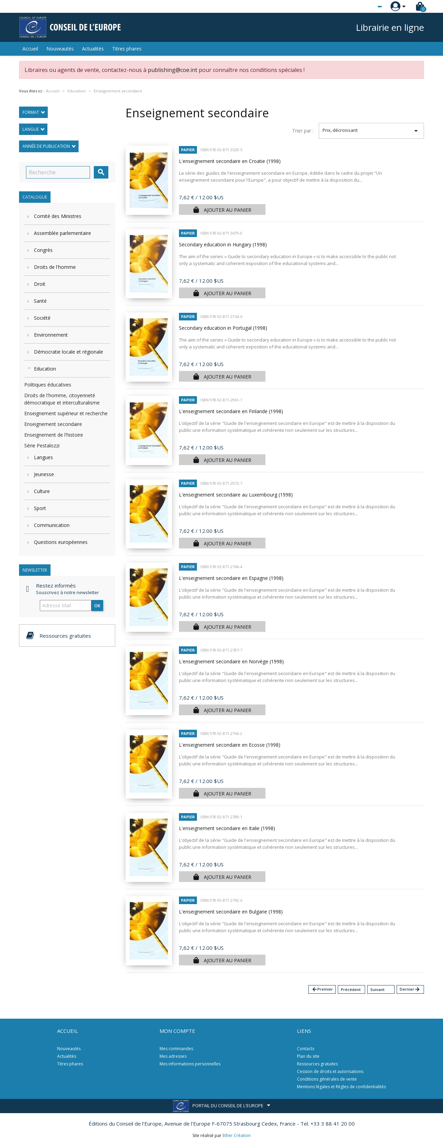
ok (97, 605)
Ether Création (237, 1135)
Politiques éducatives (47, 384)
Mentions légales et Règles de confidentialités (341, 1087)
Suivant (377, 989)
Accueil (30, 48)
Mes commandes (176, 1049)
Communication (52, 525)
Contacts (305, 1049)
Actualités (93, 48)
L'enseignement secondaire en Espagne (231, 578)
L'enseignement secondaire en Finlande (231, 411)
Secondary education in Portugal (223, 328)
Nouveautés (60, 48)
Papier (188, 149)
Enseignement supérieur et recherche (66, 413)
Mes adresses (173, 1056)
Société (42, 318)
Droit (39, 284)
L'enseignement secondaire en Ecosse (229, 745)
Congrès (43, 250)
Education (45, 368)
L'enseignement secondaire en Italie (227, 828)
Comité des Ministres (57, 216)
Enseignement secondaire (53, 424)
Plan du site (308, 1056)
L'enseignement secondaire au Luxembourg (236, 494)
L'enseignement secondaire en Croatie (230, 161)
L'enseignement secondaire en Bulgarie (231, 911)
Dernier (410, 989)
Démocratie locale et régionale (68, 351)
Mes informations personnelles (190, 1064)
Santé (40, 301)
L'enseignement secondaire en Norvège (231, 661)
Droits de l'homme (55, 267)
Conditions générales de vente (327, 1079)
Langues (43, 457)
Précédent (351, 989)
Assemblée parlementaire (62, 233)
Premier (322, 989)
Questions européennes (61, 542)
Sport (40, 508)
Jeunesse (44, 474)
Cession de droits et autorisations (330, 1071)
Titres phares (127, 48)
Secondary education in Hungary (223, 244)
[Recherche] (58, 172)
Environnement (51, 334)
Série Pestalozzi (42, 445)
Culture (42, 491)
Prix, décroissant (372, 131)
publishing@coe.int (172, 70)
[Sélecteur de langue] (365, 6)
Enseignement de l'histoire (53, 434)
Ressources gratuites (317, 1064)
